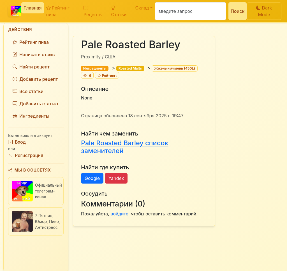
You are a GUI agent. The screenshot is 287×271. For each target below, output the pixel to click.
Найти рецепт (31, 67)
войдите (119, 214)
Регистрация (25, 155)
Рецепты (93, 11)
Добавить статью (35, 103)
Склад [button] (142, 8)
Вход (17, 142)
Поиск (237, 11)
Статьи (118, 11)
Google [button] (92, 178)
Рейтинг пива (58, 11)
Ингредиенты (31, 116)
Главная (33, 8)
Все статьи (28, 91)
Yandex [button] (116, 178)
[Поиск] (190, 11)
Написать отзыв (34, 54)
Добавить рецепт (35, 79)
